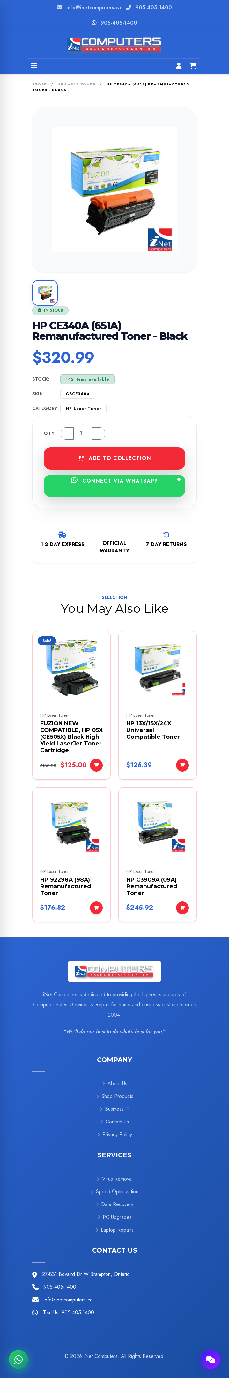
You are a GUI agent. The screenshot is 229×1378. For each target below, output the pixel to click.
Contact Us (114, 1121)
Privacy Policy (114, 1134)
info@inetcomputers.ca (93, 7)
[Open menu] (34, 66)
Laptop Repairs (114, 1230)
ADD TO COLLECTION (114, 458)
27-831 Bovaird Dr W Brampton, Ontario (86, 1274)
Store (39, 84)
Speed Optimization (114, 1191)
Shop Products (114, 1096)
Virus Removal (115, 1178)
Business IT (114, 1109)
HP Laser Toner (76, 84)
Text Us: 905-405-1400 (68, 1312)
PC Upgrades (114, 1217)
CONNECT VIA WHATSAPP (126, 481)
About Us (114, 1083)
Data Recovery (114, 1204)
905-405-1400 (153, 7)
